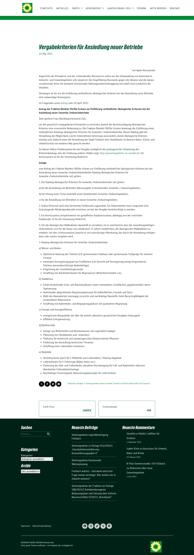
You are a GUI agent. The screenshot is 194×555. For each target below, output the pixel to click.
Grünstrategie (127, 404)
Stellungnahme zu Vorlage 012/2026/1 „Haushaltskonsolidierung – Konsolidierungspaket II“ (92, 445)
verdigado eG (67, 541)
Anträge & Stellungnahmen (87, 379)
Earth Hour (67, 404)
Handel (109, 379)
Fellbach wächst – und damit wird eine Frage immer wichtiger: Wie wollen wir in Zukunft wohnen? (94, 470)
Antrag (64, 98)
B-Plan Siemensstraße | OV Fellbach (146, 459)
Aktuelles (72, 379)
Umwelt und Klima (121, 379)
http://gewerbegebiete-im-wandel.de (119, 149)
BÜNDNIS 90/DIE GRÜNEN (51, 11)
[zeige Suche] (168, 2)
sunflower (41, 541)
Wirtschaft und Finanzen (140, 379)
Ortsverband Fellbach (48, 14)
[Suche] (164, 2)
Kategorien (27, 451)
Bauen (102, 379)
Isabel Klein (133, 444)
